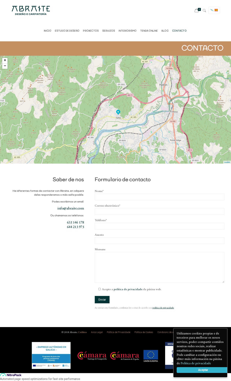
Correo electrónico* (159, 209)
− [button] (5, 66)
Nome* (159, 195)
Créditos (82, 332)
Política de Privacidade (118, 332)
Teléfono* (159, 224)
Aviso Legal (97, 332)
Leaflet (227, 162)
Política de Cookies (143, 332)
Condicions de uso (166, 332)
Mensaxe (159, 265)
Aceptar (203, 370)
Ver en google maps (197, 73)
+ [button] (5, 60)
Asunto (159, 239)
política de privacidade (128, 289)
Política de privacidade (196, 363)
